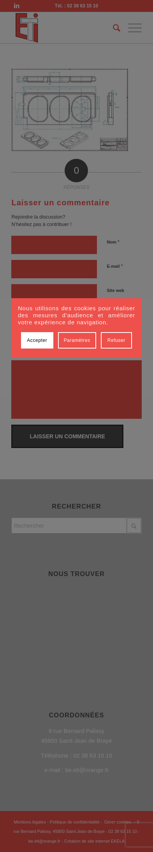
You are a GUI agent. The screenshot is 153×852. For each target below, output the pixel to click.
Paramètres (77, 340)
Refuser (116, 340)
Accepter (37, 340)
